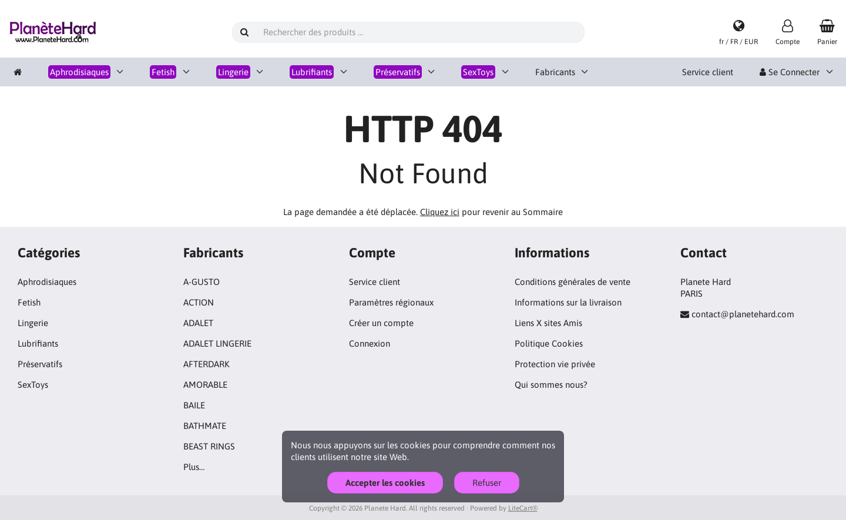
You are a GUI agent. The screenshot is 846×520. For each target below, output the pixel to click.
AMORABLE (205, 385)
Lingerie (33, 323)
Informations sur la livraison (568, 302)
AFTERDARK (206, 364)
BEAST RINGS (209, 446)
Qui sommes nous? (551, 385)
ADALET (198, 323)
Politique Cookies (549, 343)
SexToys (33, 385)
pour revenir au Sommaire (491, 212)
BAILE (194, 405)
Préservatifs (40, 364)
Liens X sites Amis (548, 323)
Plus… (193, 467)
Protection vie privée (555, 364)
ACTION (198, 302)
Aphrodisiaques (47, 282)
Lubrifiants (38, 343)
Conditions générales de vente (572, 282)
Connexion (369, 343)
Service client (707, 72)
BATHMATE (204, 426)
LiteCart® (523, 508)
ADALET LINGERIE (217, 343)
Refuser (486, 483)
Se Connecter (790, 72)
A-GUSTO (201, 282)
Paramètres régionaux (391, 302)
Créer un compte (381, 323)
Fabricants (555, 72)
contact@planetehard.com (742, 314)
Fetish (29, 302)
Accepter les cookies (385, 483)
